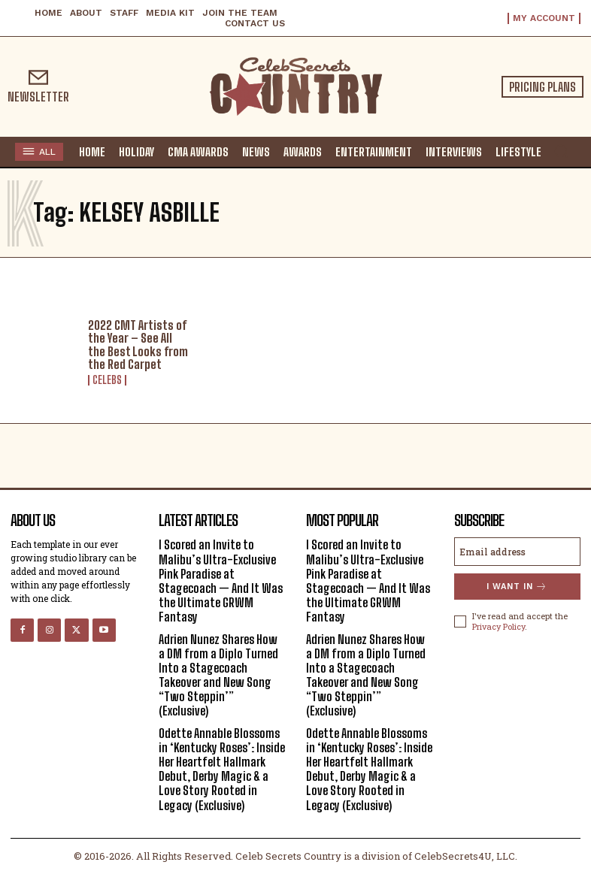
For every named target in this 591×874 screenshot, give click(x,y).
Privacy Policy (498, 626)
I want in (516, 586)
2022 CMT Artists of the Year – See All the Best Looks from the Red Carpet (138, 345)
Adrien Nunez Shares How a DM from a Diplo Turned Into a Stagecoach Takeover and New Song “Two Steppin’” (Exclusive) (218, 675)
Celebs (107, 380)
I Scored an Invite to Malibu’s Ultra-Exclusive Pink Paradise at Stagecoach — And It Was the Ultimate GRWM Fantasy (221, 580)
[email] (517, 551)
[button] (561, 151)
